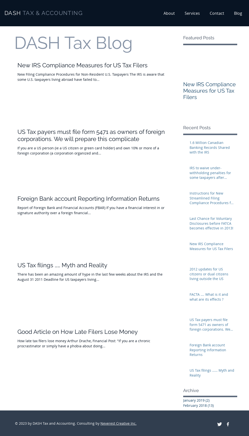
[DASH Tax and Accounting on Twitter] (219, 424)
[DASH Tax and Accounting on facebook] (228, 424)
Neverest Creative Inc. (118, 423)
